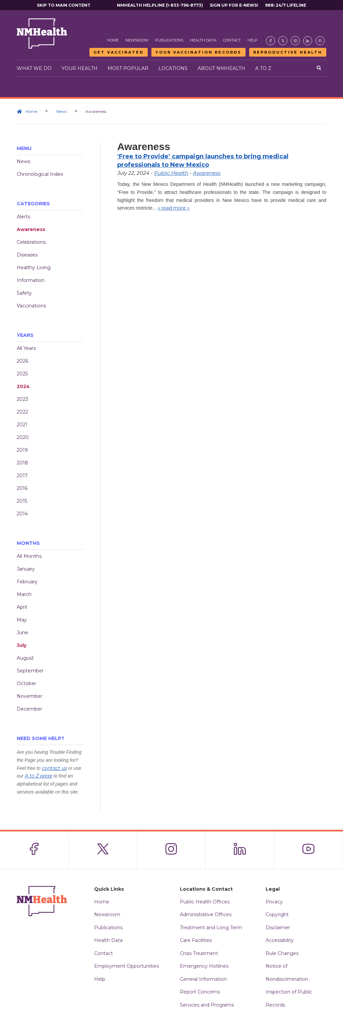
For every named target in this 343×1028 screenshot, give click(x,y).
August (25, 658)
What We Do (34, 68)
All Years (26, 348)
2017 (22, 475)
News (62, 111)
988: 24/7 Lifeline (285, 5)
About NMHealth (221, 68)
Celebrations (31, 242)
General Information (203, 979)
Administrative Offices (205, 914)
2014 (22, 514)
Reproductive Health (287, 52)
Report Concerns (200, 992)
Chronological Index (40, 174)
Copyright (277, 914)
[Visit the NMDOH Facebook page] (270, 41)
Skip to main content (63, 5)
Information (31, 280)
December (29, 709)
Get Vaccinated (118, 52)
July (21, 645)
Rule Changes (282, 953)
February (27, 582)
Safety (24, 293)
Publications (169, 40)
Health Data (203, 40)
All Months (29, 556)
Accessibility (280, 940)
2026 (22, 361)
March (24, 594)
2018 (22, 463)
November (29, 696)
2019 (22, 450)
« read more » (174, 208)
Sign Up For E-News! (234, 5)
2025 (22, 374)
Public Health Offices (204, 902)
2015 (22, 501)
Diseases (27, 255)
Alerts (23, 217)
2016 (22, 488)
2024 (23, 386)
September (30, 671)
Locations (173, 68)
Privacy (274, 902)
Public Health (171, 173)
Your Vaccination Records (198, 52)
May (22, 620)
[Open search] (319, 68)
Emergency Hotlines (204, 966)
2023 (22, 399)
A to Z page (38, 776)
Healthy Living (34, 268)
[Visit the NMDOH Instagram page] (295, 41)
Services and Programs (207, 1005)
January (26, 569)
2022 (22, 412)
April (22, 607)
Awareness (31, 229)
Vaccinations (31, 306)
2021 (22, 425)
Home (113, 40)
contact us (54, 768)
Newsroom (136, 40)
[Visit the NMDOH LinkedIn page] (307, 41)
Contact (232, 40)
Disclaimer (278, 928)
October (26, 683)
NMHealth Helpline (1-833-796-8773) (160, 5)
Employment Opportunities (126, 966)
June (22, 633)
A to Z (263, 68)
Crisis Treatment (199, 953)
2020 (23, 437)
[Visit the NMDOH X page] (283, 41)
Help (253, 40)
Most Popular (128, 68)
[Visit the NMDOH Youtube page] (320, 41)
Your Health (79, 68)
